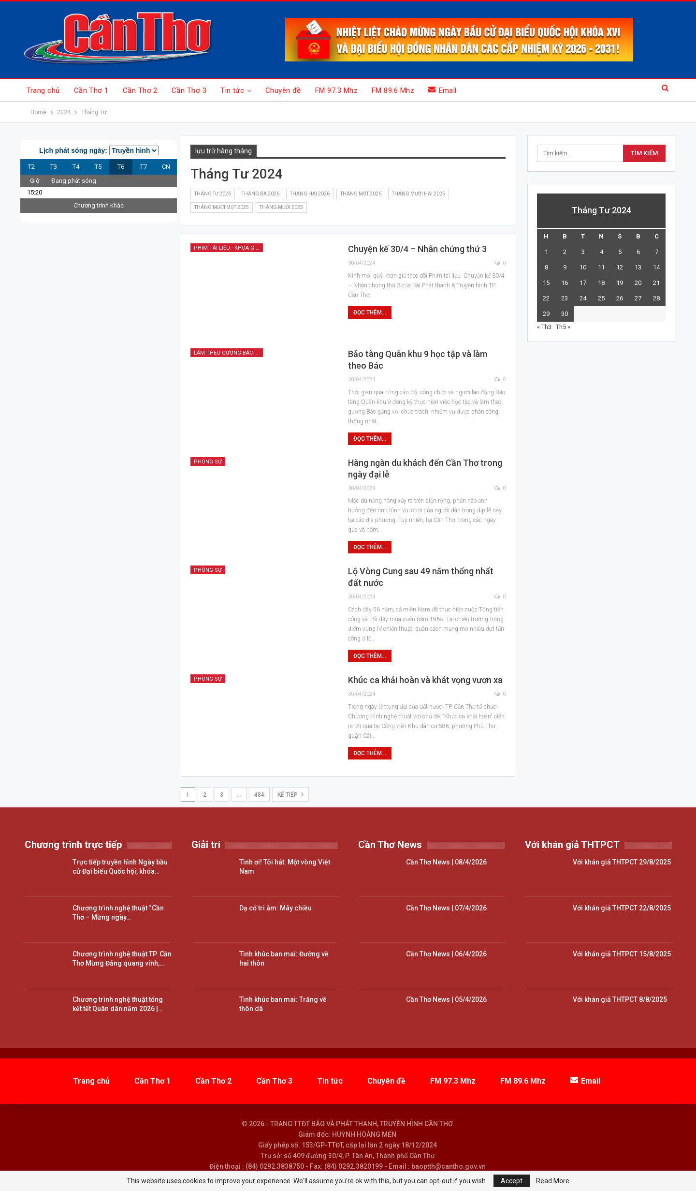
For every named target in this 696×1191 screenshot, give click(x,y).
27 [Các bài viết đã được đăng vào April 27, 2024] (638, 298)
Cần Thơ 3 (189, 90)
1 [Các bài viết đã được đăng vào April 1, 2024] (546, 251)
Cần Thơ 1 (91, 90)
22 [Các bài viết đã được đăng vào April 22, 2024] (546, 298)
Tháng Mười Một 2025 (221, 207)
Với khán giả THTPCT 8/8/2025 (620, 999)
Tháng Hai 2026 (310, 193)
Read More (552, 1180)
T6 (120, 166)
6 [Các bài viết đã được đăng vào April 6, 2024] (638, 251)
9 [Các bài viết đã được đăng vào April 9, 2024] (564, 267)
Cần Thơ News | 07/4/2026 (446, 908)
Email (442, 90)
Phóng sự (208, 462)
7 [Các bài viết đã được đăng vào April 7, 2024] (656, 251)
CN (166, 166)
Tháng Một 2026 (360, 193)
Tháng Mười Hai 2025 (418, 193)
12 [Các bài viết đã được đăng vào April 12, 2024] (619, 267)
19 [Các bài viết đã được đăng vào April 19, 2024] (619, 282)
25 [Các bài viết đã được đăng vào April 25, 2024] (601, 298)
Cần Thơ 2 (140, 90)
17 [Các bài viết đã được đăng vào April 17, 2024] (583, 282)
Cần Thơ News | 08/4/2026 (446, 862)
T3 (53, 166)
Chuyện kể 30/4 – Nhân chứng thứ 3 (417, 249)
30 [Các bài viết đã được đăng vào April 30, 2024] (564, 313)
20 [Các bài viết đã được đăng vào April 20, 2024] (638, 282)
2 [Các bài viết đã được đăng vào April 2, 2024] (564, 251)
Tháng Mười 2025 (281, 207)
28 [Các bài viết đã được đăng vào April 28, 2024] (656, 298)
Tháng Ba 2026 (260, 193)
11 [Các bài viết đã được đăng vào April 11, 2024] (601, 267)
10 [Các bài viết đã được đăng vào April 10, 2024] (583, 267)
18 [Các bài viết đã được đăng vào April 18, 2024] (601, 282)
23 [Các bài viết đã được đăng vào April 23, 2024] (564, 298)
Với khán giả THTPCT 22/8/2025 (622, 908)
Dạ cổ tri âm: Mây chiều (275, 908)
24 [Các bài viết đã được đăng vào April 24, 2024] (583, 298)
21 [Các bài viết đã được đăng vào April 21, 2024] (656, 282)
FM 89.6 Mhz (393, 90)
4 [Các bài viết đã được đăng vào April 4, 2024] (601, 251)
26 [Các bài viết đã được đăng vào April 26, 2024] (619, 298)
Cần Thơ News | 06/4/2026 (446, 954)
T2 (31, 166)
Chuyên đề (283, 90)
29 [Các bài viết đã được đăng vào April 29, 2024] (546, 313)
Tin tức (232, 90)
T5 (98, 166)
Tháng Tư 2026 (212, 193)
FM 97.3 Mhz (336, 90)
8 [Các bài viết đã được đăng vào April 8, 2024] (546, 267)
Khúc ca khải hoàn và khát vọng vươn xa (425, 680)
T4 (75, 166)
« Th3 (544, 326)
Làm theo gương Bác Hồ (228, 353)
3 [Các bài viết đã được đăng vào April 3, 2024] (583, 251)
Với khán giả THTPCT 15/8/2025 (622, 954)
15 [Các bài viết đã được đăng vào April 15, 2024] (546, 282)
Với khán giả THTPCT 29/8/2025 (622, 862)
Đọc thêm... (369, 312)
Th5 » (563, 326)
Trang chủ (43, 90)
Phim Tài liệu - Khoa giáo (228, 248)
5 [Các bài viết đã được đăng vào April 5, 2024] (620, 251)
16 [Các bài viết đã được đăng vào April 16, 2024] (564, 282)
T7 (143, 166)
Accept (511, 1181)
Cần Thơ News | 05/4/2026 (446, 999)
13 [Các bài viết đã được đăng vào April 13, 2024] (638, 267)
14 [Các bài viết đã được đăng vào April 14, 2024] (656, 267)
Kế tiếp (290, 794)
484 (259, 794)
